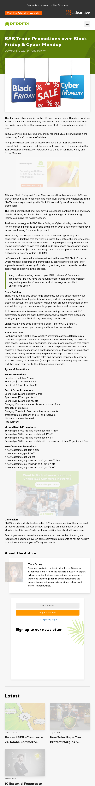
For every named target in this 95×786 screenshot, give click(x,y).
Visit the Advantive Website (23, 13)
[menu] (87, 24)
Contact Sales (47, 605)
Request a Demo (47, 612)
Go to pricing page (47, 619)
